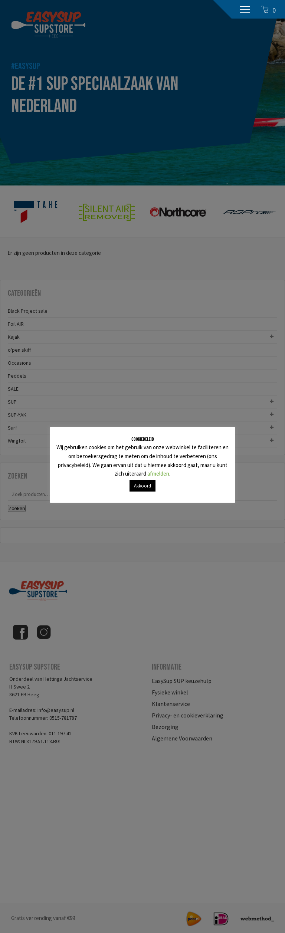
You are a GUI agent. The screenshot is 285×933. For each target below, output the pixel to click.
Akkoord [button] (142, 486)
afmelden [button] (158, 473)
